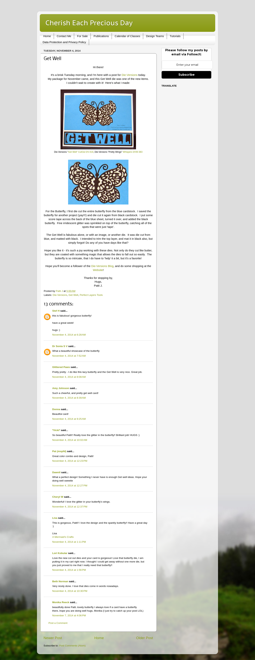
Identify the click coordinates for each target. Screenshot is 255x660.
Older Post (144, 638)
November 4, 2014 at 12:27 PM (69, 485)
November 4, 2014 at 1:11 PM (69, 541)
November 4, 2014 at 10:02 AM (69, 440)
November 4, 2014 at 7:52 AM (69, 355)
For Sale (82, 36)
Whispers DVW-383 (132, 152)
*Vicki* (56, 430)
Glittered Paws (61, 367)
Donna (56, 409)
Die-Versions (129, 74)
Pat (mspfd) (59, 451)
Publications (101, 36)
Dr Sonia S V (60, 346)
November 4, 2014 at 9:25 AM (69, 418)
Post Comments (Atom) (72, 645)
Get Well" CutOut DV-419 (80, 152)
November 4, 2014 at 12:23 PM (69, 460)
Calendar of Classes (127, 36)
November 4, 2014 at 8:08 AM (69, 376)
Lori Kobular (59, 553)
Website (98, 270)
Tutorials (175, 36)
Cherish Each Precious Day (89, 22)
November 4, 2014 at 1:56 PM (69, 569)
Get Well (73, 295)
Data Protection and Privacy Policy (64, 42)
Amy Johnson (60, 388)
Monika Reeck (60, 602)
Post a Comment (58, 623)
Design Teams (155, 36)
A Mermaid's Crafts (63, 537)
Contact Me (64, 36)
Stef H (56, 310)
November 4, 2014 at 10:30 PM (69, 591)
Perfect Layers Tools (91, 295)
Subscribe (186, 74)
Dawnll (56, 472)
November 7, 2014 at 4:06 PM (69, 615)
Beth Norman (60, 581)
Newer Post (53, 638)
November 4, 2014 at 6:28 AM (69, 334)
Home (47, 36)
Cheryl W (57, 496)
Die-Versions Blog (102, 266)
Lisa (54, 518)
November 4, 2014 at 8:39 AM (69, 397)
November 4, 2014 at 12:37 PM (69, 506)
